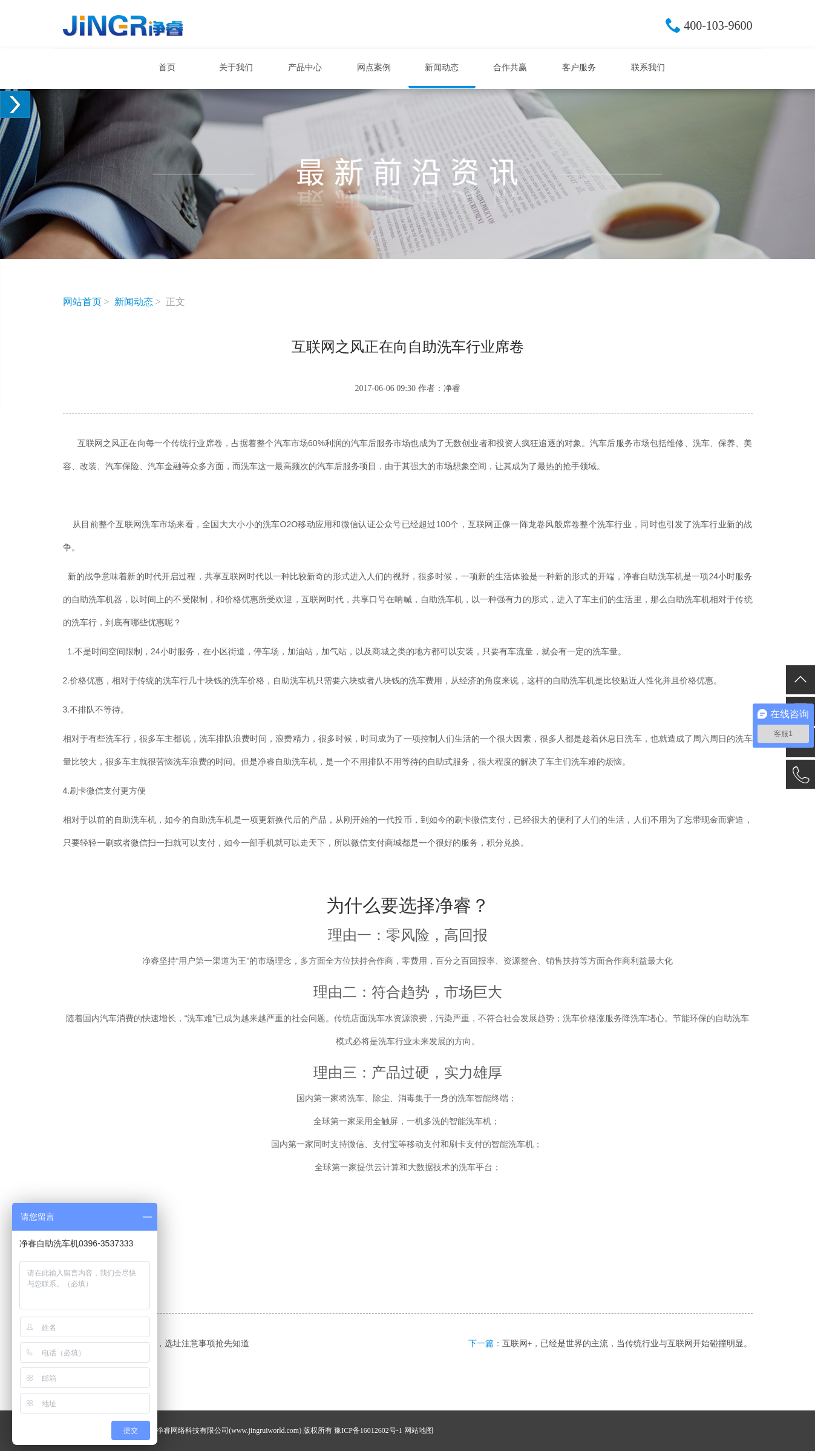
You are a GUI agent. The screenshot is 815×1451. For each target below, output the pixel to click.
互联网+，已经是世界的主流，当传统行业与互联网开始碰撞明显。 (627, 1343)
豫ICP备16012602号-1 (368, 1430)
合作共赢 (510, 67)
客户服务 (579, 67)
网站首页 (82, 302)
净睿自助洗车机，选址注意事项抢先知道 (173, 1343)
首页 (167, 67)
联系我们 (648, 67)
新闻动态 (442, 67)
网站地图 (418, 1430)
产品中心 (305, 67)
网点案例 (374, 67)
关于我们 (236, 67)
